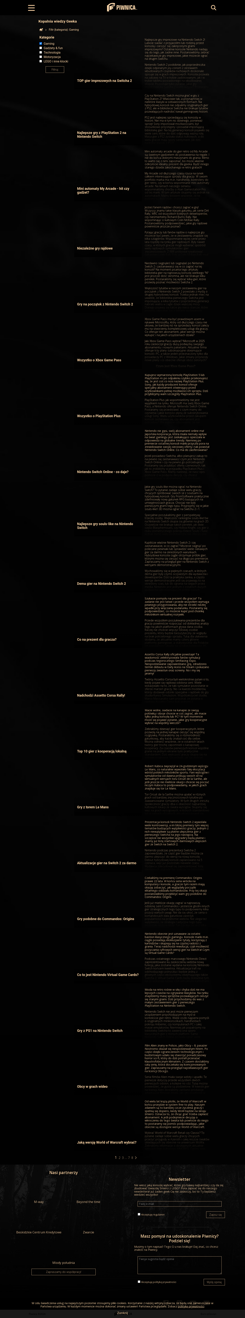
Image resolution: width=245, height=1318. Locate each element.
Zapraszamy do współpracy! (63, 1272)
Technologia (52, 52)
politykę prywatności (164, 1282)
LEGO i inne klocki (56, 61)
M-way (39, 1191)
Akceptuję (153, 1214)
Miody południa (63, 1252)
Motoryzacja (52, 57)
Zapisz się (215, 1214)
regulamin (159, 1214)
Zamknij (122, 1313)
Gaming (49, 43)
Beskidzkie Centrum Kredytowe (38, 1221)
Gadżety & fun (53, 48)
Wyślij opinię (214, 1282)
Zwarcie (88, 1221)
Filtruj (55, 69)
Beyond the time (88, 1191)
